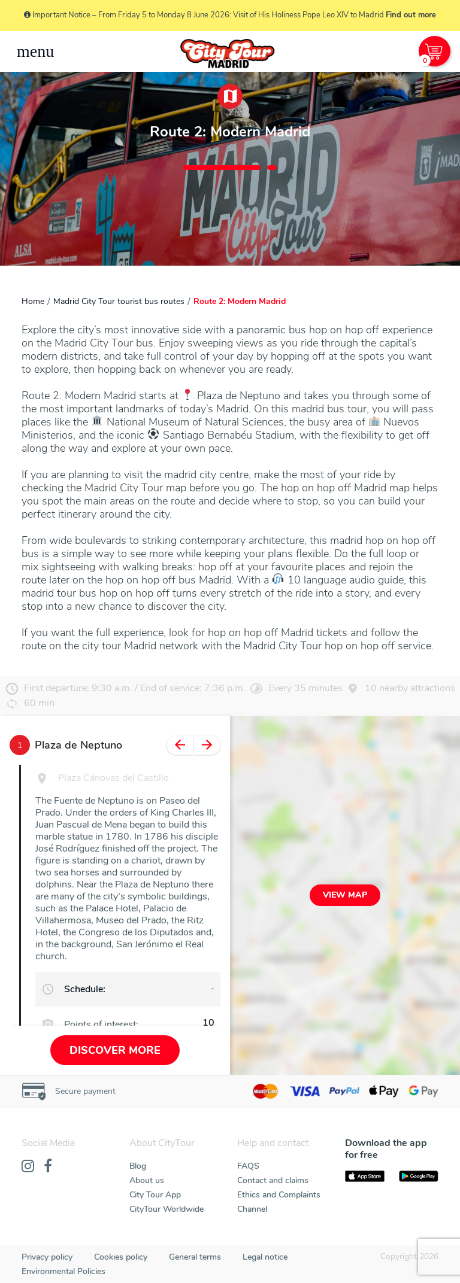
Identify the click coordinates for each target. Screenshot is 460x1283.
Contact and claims (272, 1180)
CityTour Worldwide (166, 1209)
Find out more (411, 15)
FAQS (248, 1166)
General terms (195, 1257)
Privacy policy (47, 1257)
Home (33, 301)
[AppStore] (365, 1176)
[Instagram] (28, 1167)
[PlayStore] (418, 1176)
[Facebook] (48, 1167)
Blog (137, 1166)
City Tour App (155, 1194)
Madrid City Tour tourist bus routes (118, 301)
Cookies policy (120, 1257)
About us (146, 1180)
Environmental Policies (63, 1271)
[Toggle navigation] (35, 51)
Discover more (115, 1050)
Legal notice (265, 1257)
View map (345, 895)
